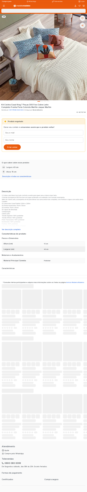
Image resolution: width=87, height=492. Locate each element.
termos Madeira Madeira (75, 282)
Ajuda (7, 450)
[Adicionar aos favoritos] (82, 18)
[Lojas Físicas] (82, 1)
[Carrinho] (84, 6)
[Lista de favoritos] (79, 6)
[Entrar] (75, 6)
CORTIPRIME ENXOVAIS (16, 110)
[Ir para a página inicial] (22, 6)
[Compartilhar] (82, 25)
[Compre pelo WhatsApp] (32, 1)
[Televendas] (57, 1)
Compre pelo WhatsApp (14, 453)
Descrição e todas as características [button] (16, 176)
